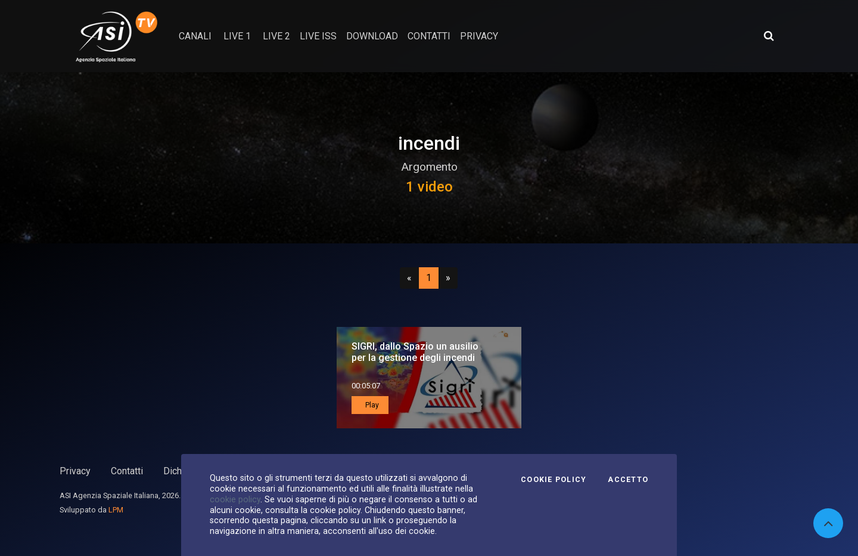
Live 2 (276, 36)
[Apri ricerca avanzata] (768, 35)
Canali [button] (195, 36)
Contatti (127, 471)
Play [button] (371, 405)
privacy (479, 36)
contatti (429, 36)
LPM (115, 509)
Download (372, 36)
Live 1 (237, 36)
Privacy (75, 471)
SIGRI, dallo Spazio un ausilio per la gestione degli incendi (415, 352)
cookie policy (235, 499)
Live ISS (318, 36)
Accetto (628, 479)
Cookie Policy (553, 479)
